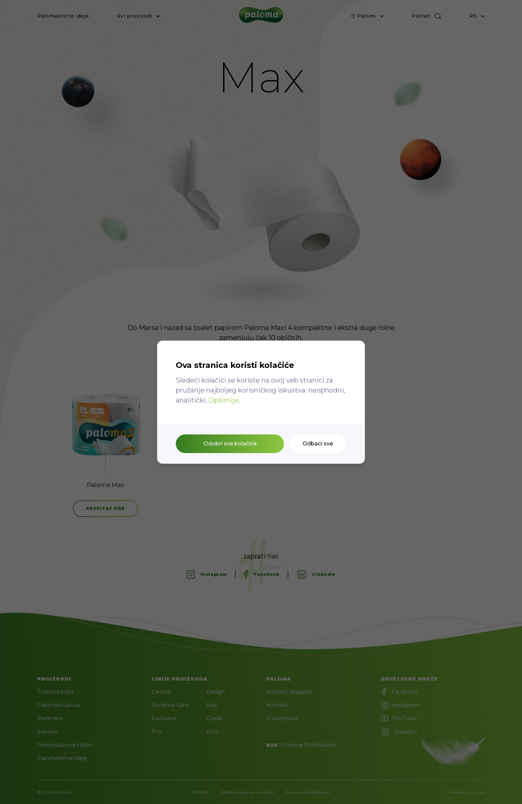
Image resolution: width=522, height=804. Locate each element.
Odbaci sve (318, 443)
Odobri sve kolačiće (230, 443)
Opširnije (224, 400)
